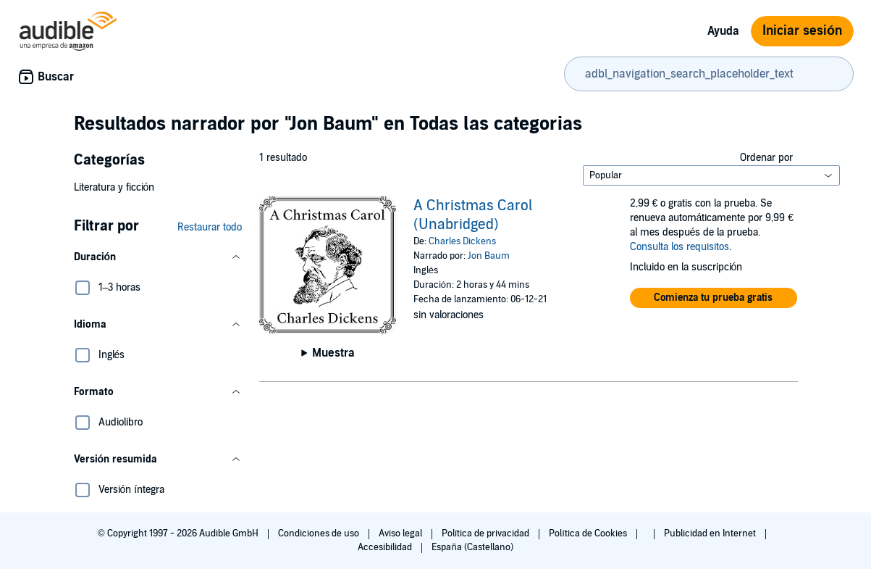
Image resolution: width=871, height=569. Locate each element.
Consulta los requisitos (679, 247)
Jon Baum (489, 256)
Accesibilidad (386, 547)
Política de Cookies (589, 533)
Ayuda (723, 31)
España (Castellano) (472, 547)
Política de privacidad (487, 533)
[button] (158, 257)
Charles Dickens (462, 241)
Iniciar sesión (802, 30)
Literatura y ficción (114, 187)
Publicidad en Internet (711, 533)
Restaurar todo (209, 227)
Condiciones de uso (319, 533)
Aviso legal (401, 533)
